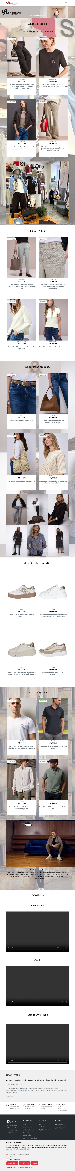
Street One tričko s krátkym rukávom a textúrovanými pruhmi (53, 482)
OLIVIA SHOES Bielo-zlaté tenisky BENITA (22, 615)
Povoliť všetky (12, 1163)
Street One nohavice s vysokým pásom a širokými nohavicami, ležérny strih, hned (22, 86)
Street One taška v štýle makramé (22, 481)
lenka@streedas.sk (45, 1127)
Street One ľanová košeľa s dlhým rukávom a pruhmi (22, 808)
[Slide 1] (31, 16)
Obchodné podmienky (27, 1134)
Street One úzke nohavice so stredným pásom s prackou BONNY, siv (21, 286)
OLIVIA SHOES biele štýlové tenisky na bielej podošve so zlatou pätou (53, 615)
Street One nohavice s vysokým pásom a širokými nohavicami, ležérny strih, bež (53, 149)
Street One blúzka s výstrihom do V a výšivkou (22, 348)
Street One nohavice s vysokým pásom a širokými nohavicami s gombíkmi (53, 286)
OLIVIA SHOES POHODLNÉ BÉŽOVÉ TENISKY (53, 673)
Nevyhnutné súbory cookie (19, 1155)
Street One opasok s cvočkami (21, 421)
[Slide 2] (34, 16)
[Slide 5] (44, 16)
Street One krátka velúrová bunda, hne (22, 148)
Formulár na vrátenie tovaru (28, 1129)
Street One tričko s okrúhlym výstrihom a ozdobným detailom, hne (53, 85)
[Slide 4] (40, 16)
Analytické (13, 1157)
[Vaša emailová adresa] (37, 1084)
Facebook (61, 1125)
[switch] (7, 1157)
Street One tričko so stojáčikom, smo (53, 347)
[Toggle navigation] (66, 3)
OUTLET (25, 1125)
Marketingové (15, 1159)
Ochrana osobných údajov (24, 1167)
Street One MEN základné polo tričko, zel (53, 808)
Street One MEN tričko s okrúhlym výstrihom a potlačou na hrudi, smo (22, 747)
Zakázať (34, 1163)
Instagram (61, 1128)
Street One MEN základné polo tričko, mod (53, 747)
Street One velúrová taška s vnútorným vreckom (53, 422)
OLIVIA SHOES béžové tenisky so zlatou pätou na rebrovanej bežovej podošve (21, 674)
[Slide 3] (37, 16)
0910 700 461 (45, 1130)
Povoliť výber (24, 1163)
